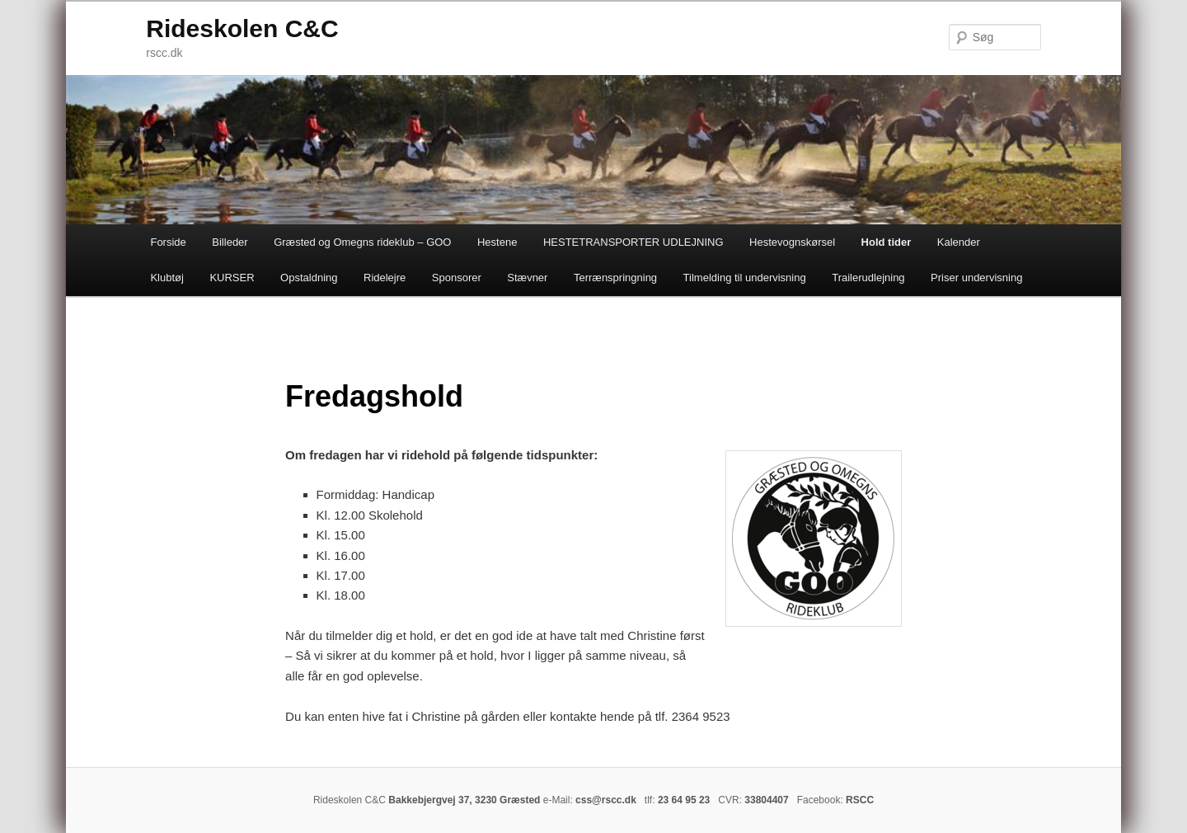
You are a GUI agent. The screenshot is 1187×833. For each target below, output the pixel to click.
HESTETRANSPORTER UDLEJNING (633, 242)
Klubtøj (166, 277)
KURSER (231, 277)
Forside (167, 242)
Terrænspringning (615, 277)
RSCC (860, 800)
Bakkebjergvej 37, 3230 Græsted (464, 800)
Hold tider (886, 242)
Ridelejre (385, 277)
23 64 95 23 (684, 800)
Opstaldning (308, 277)
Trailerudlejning (868, 277)
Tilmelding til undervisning (744, 277)
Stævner (527, 277)
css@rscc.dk (605, 800)
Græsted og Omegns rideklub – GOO (362, 242)
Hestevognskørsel (792, 242)
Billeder (229, 242)
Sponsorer (456, 277)
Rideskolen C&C (242, 28)
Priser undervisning (976, 277)
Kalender (958, 242)
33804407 (766, 800)
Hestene (497, 242)
